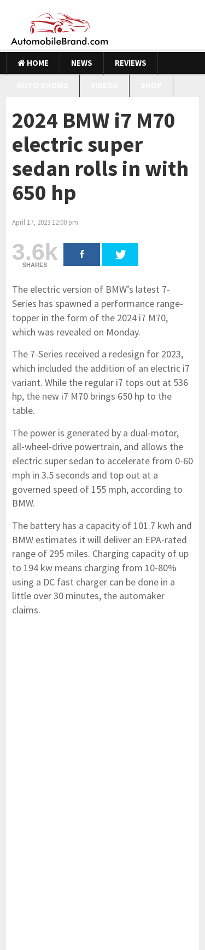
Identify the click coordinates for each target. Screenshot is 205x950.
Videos (104, 85)
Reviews (131, 63)
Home (33, 63)
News (81, 63)
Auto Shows (42, 85)
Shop (151, 85)
